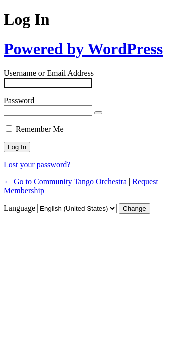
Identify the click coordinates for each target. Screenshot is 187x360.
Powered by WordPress (83, 49)
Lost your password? (37, 164)
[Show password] (98, 113)
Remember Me (40, 129)
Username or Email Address (49, 73)
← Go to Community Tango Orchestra (65, 182)
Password (19, 100)
